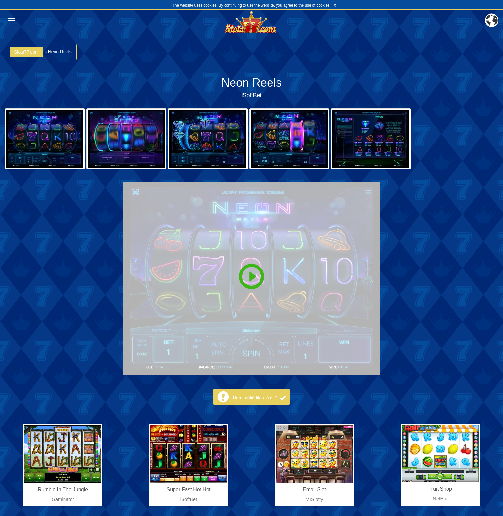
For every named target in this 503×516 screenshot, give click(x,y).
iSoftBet (251, 95)
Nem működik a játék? (259, 397)
